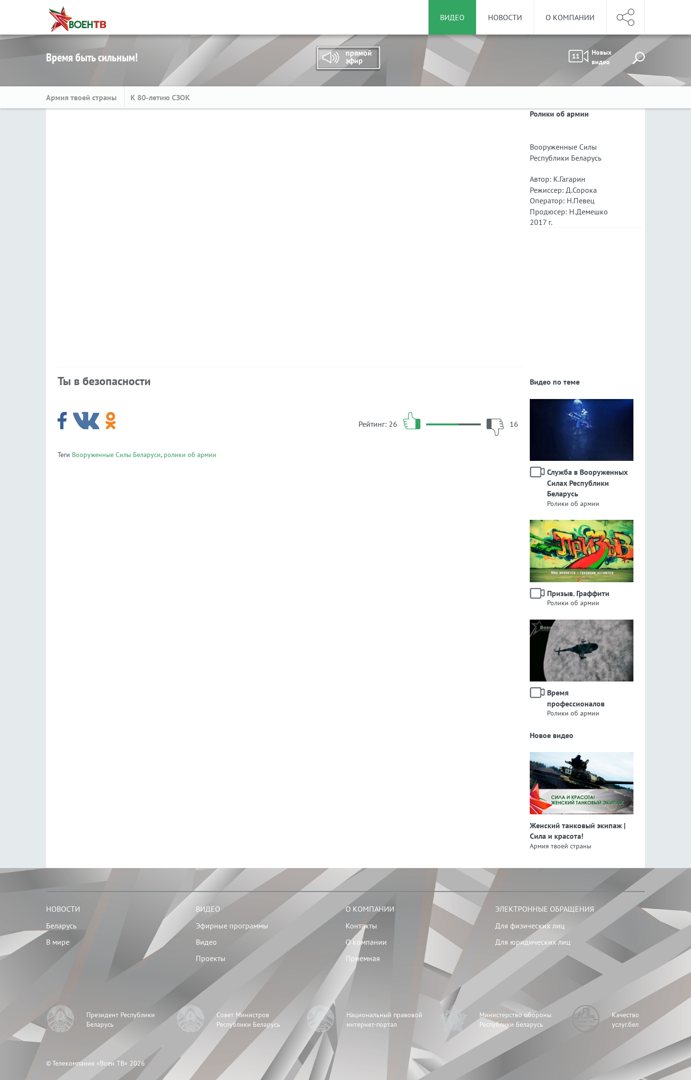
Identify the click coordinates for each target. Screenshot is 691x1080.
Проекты (211, 958)
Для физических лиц (530, 925)
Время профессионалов (576, 698)
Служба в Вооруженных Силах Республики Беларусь (587, 482)
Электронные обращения (544, 909)
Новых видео (590, 57)
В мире (58, 942)
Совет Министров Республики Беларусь (248, 1019)
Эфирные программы (232, 925)
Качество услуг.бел (625, 1019)
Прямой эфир (348, 58)
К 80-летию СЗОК (160, 97)
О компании (570, 17)
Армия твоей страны (82, 97)
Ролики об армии (573, 503)
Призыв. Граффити (578, 593)
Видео (208, 909)
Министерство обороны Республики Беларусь (515, 1019)
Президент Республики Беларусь (120, 1019)
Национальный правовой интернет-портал (384, 1019)
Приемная (363, 958)
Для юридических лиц (533, 942)
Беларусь (61, 925)
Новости (505, 17)
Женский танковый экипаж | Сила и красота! (578, 831)
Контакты (361, 925)
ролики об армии (190, 454)
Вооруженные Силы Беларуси (116, 454)
